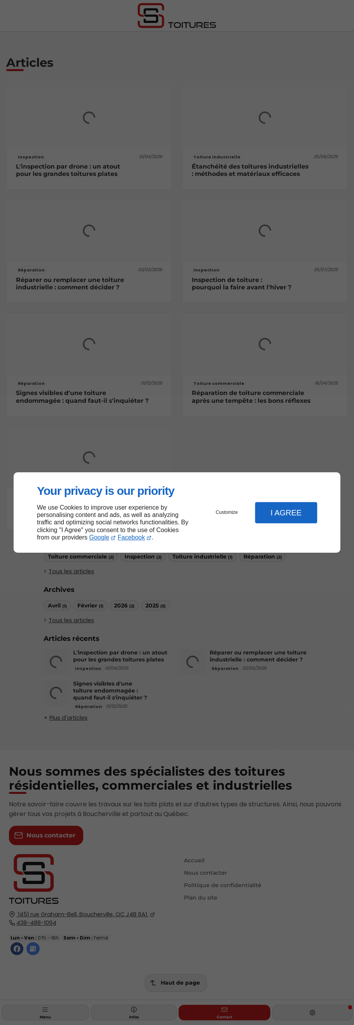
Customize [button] (227, 512)
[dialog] (177, 512)
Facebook (131, 537)
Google (99, 537)
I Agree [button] (285, 512)
